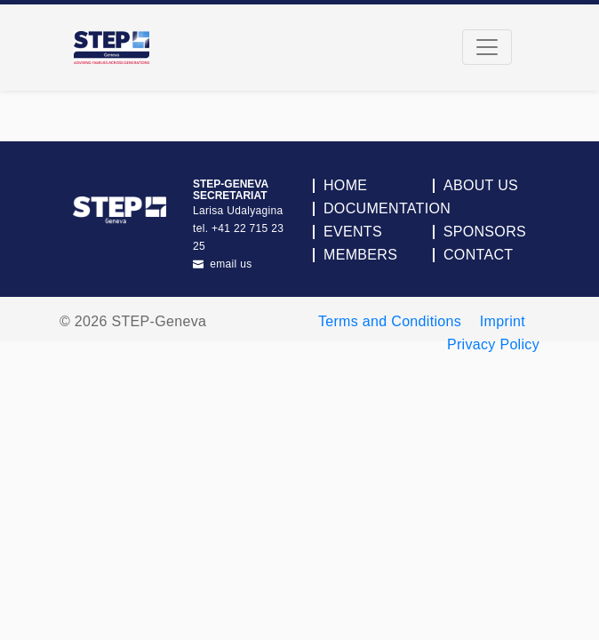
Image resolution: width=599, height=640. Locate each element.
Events (352, 232)
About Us (480, 186)
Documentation (387, 209)
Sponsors (484, 232)
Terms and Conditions (389, 321)
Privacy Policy (493, 344)
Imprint (502, 321)
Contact (478, 255)
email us (222, 264)
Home (345, 186)
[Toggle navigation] (487, 47)
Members (360, 255)
